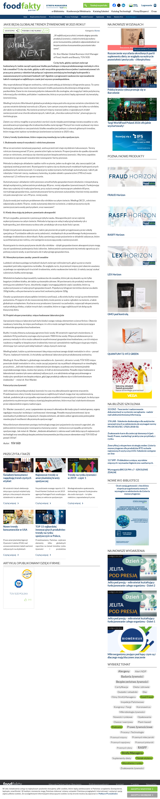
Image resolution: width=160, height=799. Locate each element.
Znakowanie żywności (132, 768)
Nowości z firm (118, 17)
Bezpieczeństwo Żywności (38, 17)
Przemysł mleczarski (143, 737)
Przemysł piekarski (144, 742)
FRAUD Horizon (116, 194)
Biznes (109, 17)
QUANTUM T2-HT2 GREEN (123, 353)
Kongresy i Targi (122, 706)
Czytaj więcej (9, 503)
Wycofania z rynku (132, 763)
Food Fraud (147, 696)
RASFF (142, 747)
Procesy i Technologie (71, 17)
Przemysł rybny (124, 748)
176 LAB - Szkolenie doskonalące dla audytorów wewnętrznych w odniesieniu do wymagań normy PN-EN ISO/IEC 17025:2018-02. (132, 424)
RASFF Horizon (116, 234)
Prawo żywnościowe (139, 727)
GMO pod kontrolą (118, 314)
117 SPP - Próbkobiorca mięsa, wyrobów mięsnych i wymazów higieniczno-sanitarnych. (130, 461)
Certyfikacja (121, 686)
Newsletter (151, 784)
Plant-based (144, 721)
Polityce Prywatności (108, 793)
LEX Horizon (114, 274)
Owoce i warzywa (123, 721)
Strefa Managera (131, 17)
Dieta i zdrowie (141, 686)
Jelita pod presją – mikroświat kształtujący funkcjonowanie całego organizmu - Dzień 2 (131, 584)
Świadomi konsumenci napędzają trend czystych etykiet (17, 478)
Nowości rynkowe (122, 716)
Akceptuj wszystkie (141, 789)
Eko (145, 691)
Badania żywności (132, 676)
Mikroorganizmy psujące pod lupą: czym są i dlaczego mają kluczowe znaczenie (132, 656)
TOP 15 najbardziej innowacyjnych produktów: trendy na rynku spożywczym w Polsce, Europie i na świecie (51, 532)
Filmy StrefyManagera (124, 696)
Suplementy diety (121, 758)
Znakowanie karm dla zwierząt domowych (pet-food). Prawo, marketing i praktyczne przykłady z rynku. (131, 436)
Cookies (135, 784)
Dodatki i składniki (128, 691)
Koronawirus (143, 706)
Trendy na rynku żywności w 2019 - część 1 (82, 476)
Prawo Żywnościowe (55, 17)
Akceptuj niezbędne (141, 795)
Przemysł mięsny (118, 737)
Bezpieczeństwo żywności (132, 681)
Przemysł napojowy (120, 742)
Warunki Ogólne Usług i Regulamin (65, 784)
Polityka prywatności (99, 784)
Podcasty (117, 727)
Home (25, 17)
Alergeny (124, 671)
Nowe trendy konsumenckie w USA (15, 528)
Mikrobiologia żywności (132, 711)
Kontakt (120, 784)
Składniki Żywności (87, 17)
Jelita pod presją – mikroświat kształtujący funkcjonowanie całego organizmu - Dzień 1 (131, 620)
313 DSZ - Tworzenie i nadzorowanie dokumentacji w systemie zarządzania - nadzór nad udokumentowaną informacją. (130, 412)
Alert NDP (140, 671)
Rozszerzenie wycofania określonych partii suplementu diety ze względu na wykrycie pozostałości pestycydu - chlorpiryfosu (131, 56)
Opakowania (100, 17)
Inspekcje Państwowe (132, 701)
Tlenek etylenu (144, 758)
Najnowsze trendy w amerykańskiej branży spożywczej (48, 478)
